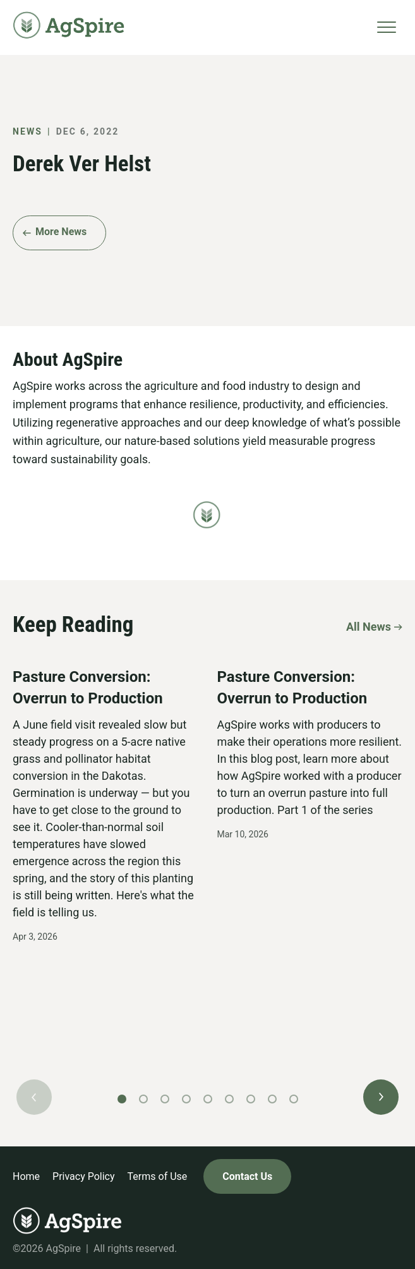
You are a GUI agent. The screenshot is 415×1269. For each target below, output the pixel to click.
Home (26, 1176)
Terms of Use (158, 1176)
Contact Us (247, 1176)
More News (61, 232)
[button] (381, 1097)
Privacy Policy (83, 1176)
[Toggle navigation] (386, 27)
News (27, 131)
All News (368, 626)
